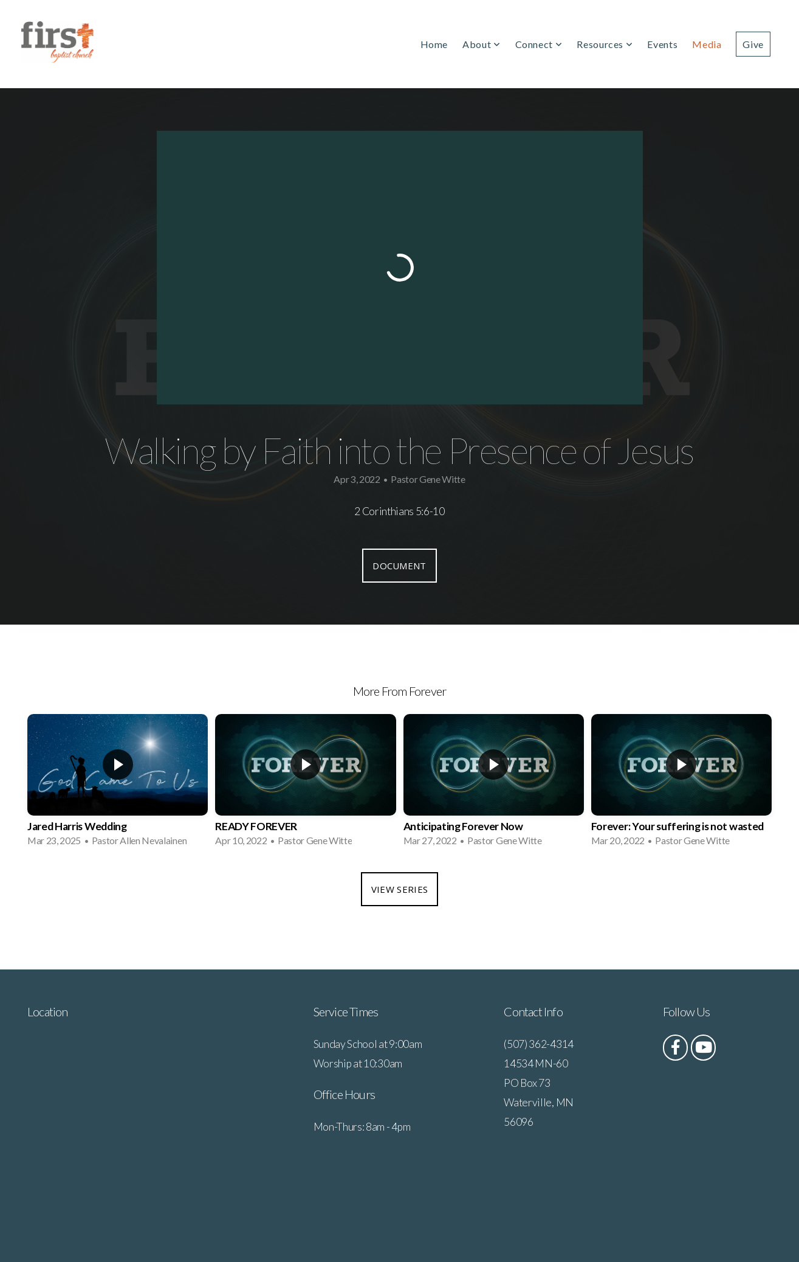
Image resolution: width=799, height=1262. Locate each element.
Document (399, 566)
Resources (605, 44)
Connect (539, 44)
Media (706, 44)
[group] (117, 784)
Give (753, 44)
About (481, 44)
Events (662, 44)
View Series (399, 889)
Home (434, 44)
